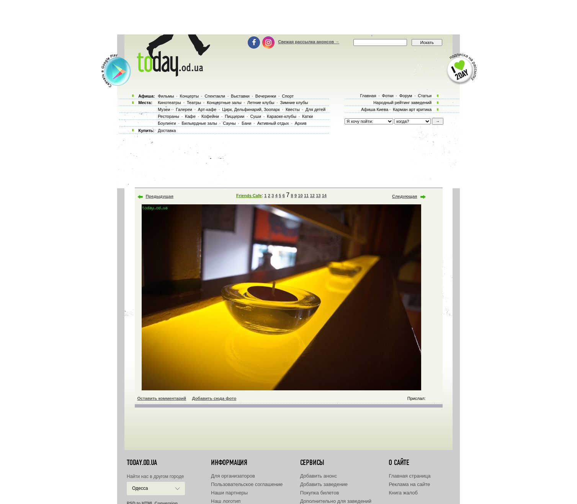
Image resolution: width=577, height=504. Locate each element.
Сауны (229, 123)
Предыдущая (159, 196)
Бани (247, 123)
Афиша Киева (374, 109)
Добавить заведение (324, 484)
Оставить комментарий (161, 398)
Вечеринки (265, 96)
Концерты (189, 96)
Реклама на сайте (409, 484)
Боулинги (167, 123)
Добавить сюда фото (214, 398)
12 (312, 195)
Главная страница (409, 476)
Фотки (388, 95)
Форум (405, 95)
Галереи (184, 109)
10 (300, 195)
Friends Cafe (249, 195)
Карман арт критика (412, 109)
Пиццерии (234, 116)
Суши (255, 116)
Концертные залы (224, 102)
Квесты (293, 109)
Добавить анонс (318, 476)
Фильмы (166, 96)
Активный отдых (273, 123)
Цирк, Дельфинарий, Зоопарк (251, 109)
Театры (194, 102)
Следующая (404, 196)
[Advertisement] (288, 17)
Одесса (140, 488)
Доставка (167, 130)
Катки (307, 116)
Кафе (190, 116)
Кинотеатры (169, 102)
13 (318, 195)
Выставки (240, 96)
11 (306, 195)
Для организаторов (233, 476)
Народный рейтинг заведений (402, 102)
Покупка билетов (319, 493)
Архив (301, 123)
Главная (368, 95)
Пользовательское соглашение (247, 484)
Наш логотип (225, 501)
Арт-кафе (207, 109)
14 (324, 195)
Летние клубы (261, 102)
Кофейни (210, 116)
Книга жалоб (403, 493)
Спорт (288, 96)
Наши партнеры (229, 493)
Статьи (425, 95)
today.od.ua (142, 462)
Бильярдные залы (199, 123)
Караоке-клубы (281, 116)
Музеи (164, 109)
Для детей (315, 109)
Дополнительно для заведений (335, 501)
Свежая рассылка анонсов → (308, 41)
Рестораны (168, 116)
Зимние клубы (294, 102)
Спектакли (214, 96)
